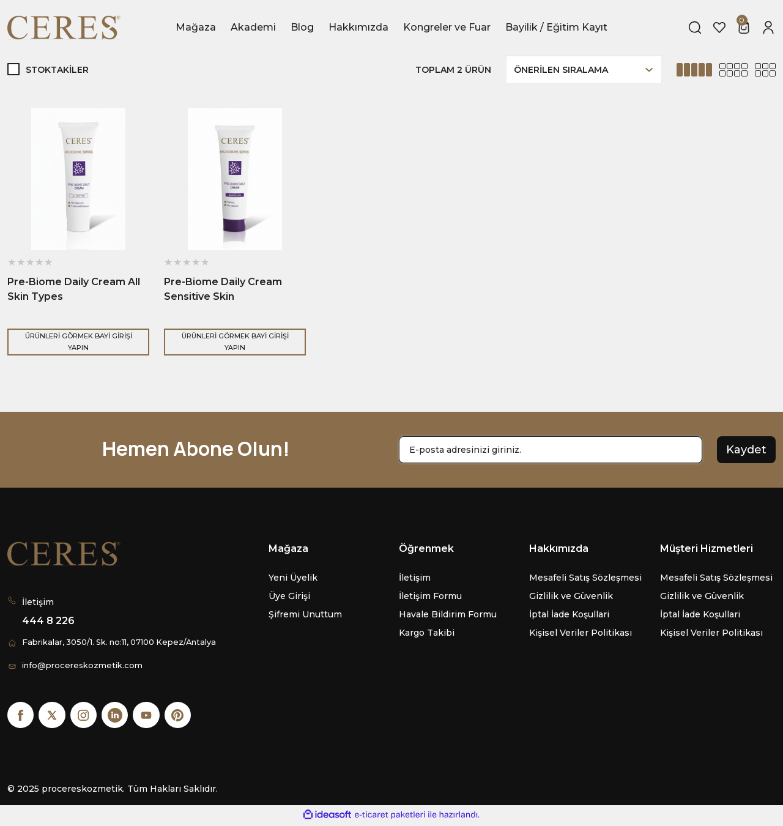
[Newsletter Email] (550, 449)
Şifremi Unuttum (305, 614)
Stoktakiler (57, 69)
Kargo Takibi (427, 632)
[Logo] (65, 27)
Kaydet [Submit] (746, 449)
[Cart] (744, 27)
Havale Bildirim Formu (448, 614)
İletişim (415, 577)
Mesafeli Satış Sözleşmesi (585, 577)
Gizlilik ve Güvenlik (571, 595)
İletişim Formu (430, 595)
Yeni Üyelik (293, 577)
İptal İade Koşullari (569, 614)
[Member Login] (768, 27)
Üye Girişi (289, 595)
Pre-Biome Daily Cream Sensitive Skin (223, 289)
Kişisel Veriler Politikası (580, 632)
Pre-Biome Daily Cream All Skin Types (73, 289)
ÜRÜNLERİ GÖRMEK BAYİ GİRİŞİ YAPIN (78, 341)
